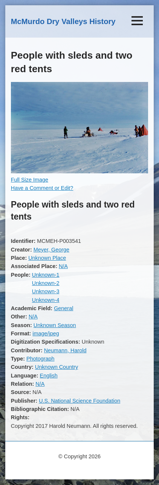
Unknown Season (55, 325)
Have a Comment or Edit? (42, 188)
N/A (63, 266)
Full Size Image (29, 180)
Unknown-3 (46, 291)
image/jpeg (45, 333)
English (49, 376)
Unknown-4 (46, 300)
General (63, 308)
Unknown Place (47, 258)
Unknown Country (56, 367)
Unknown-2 (46, 283)
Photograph (40, 359)
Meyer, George (51, 250)
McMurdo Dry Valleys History (63, 21)
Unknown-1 (46, 275)
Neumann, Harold (65, 350)
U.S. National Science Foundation (79, 401)
